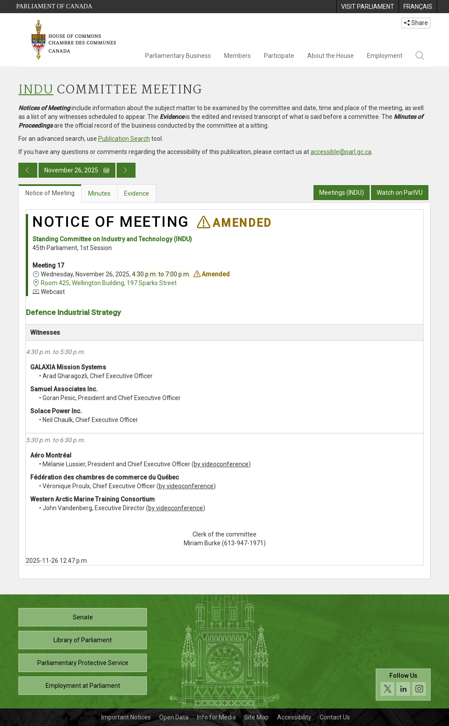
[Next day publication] (126, 170)
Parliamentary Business (178, 55)
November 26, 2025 (77, 170)
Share (416, 22)
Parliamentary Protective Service (82, 662)
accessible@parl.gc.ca (340, 151)
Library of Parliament (82, 640)
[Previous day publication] (27, 170)
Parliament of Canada (54, 6)
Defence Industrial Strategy (73, 312)
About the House (330, 55)
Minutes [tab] (99, 193)
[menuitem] (367, 6)
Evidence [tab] (136, 193)
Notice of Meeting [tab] (50, 193)
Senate (83, 617)
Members (237, 55)
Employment (385, 55)
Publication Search (124, 138)
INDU (35, 90)
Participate (279, 55)
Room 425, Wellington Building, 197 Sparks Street (109, 282)
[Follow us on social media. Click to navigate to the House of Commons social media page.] (403, 685)
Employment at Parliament (83, 685)
